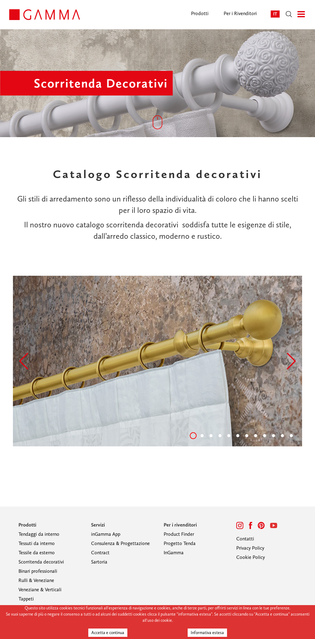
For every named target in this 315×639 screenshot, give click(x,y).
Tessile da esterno (36, 553)
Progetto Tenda (180, 543)
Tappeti (26, 599)
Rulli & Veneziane (36, 580)
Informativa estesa (207, 632)
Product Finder (179, 534)
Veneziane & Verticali (40, 589)
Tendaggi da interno (38, 534)
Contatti (245, 539)
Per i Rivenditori (240, 13)
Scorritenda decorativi (41, 562)
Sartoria (99, 562)
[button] (23, 361)
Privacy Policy (250, 548)
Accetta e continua (107, 632)
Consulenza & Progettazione (120, 543)
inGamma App (105, 534)
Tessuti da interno (36, 543)
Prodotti (200, 13)
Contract (100, 553)
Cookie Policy (250, 557)
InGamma (174, 553)
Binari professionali (37, 571)
